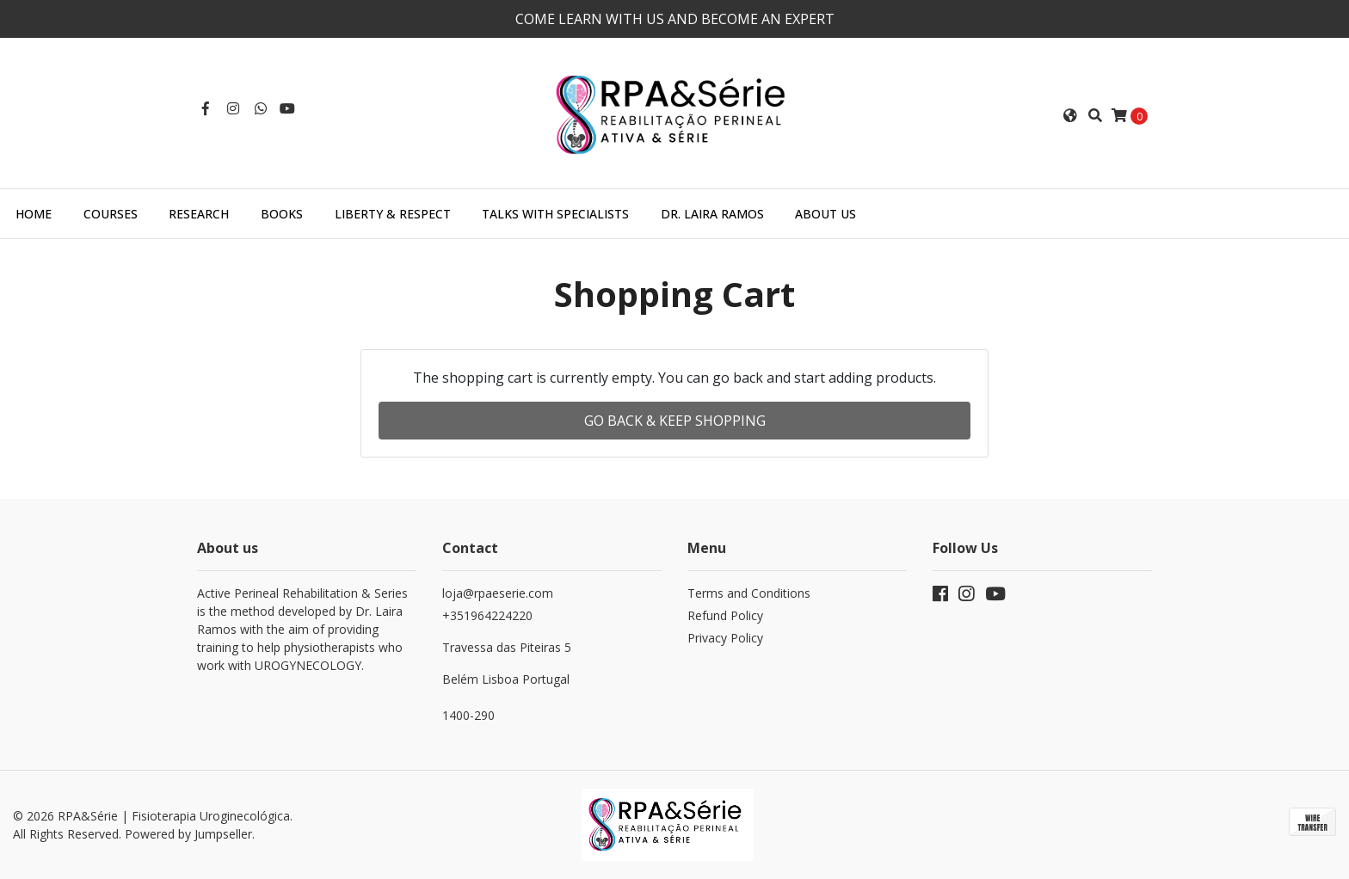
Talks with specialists (555, 214)
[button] (1070, 115)
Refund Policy (725, 615)
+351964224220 (552, 647)
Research (199, 214)
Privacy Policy (725, 638)
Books (282, 214)
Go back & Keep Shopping (675, 420)
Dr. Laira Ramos (712, 214)
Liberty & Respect (393, 214)
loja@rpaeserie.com (497, 593)
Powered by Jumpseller (188, 834)
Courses (110, 214)
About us (825, 214)
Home (33, 214)
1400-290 (468, 715)
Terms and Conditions (748, 593)
